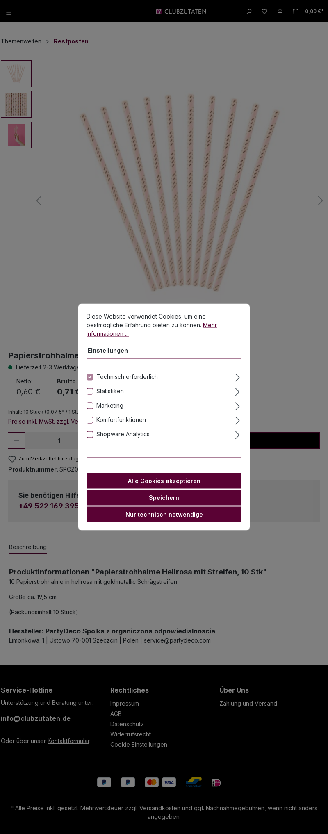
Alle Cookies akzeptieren (164, 482)
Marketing (109, 407)
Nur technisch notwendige (164, 516)
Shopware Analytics (123, 436)
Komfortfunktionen (121, 421)
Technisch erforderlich (127, 378)
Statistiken (110, 393)
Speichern (164, 499)
